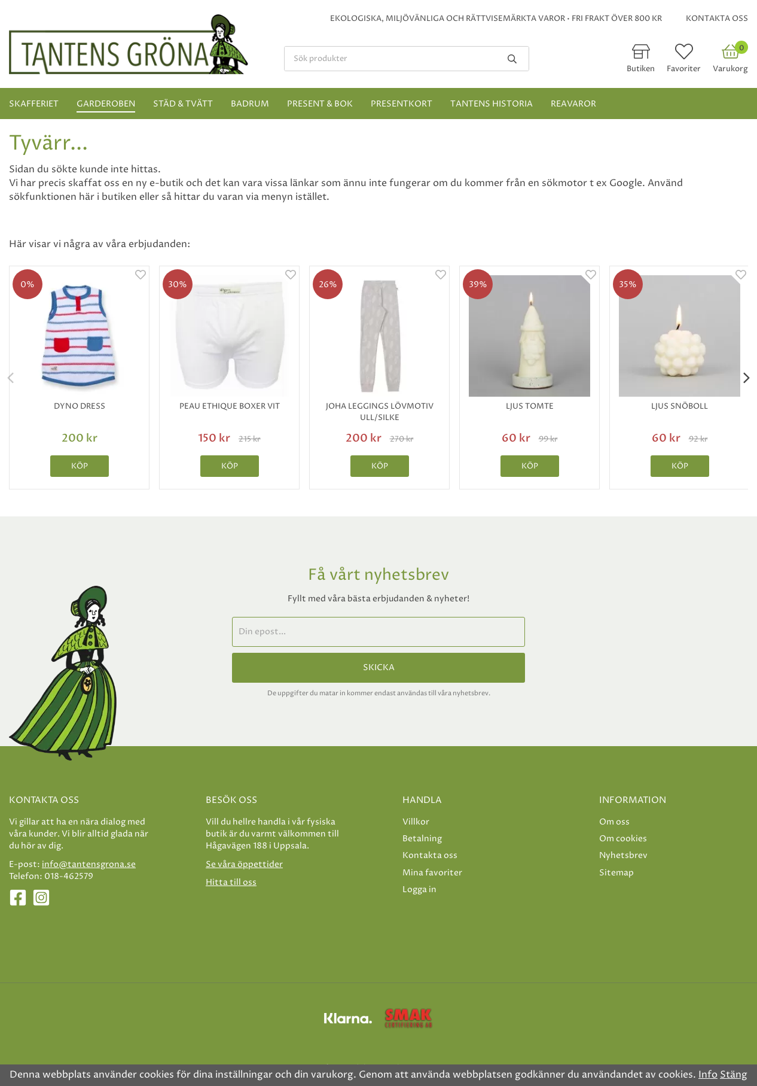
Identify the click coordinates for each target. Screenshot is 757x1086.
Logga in (419, 889)
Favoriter (684, 68)
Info (708, 1074)
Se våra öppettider (244, 864)
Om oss (614, 822)
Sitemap (616, 872)
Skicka (379, 668)
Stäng (733, 1074)
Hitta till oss (231, 882)
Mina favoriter (432, 872)
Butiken (641, 68)
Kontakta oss (717, 18)
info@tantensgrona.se (89, 864)
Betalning (422, 838)
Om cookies (623, 838)
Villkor (415, 822)
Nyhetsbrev (623, 855)
